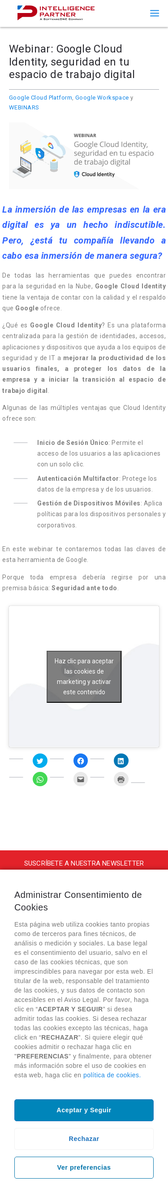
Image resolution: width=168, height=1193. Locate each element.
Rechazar (84, 1138)
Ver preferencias (84, 1167)
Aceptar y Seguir (83, 1110)
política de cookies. (112, 1075)
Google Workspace (102, 97)
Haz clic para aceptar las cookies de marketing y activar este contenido (84, 676)
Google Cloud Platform (40, 97)
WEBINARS (24, 107)
